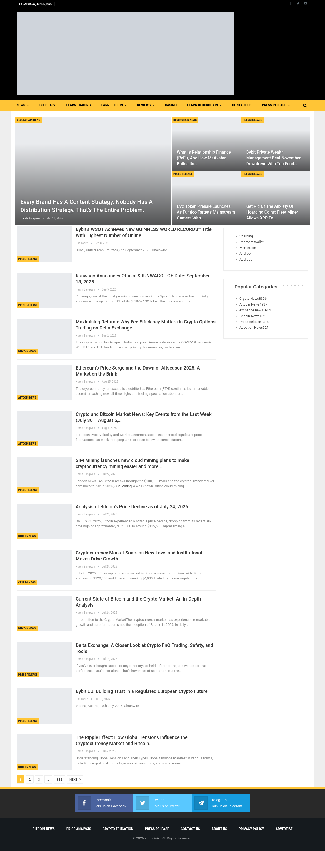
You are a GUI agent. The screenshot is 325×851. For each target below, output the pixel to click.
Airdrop (245, 253)
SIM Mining (123, 486)
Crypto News (27, 582)
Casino (171, 105)
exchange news (255, 310)
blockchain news (28, 120)
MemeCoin (247, 248)
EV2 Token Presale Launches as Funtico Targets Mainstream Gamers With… (206, 212)
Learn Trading (78, 105)
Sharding (246, 236)
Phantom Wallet (251, 242)
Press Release (274, 105)
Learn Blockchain (202, 105)
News (21, 105)
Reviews (144, 105)
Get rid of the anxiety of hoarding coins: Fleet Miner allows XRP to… (272, 212)
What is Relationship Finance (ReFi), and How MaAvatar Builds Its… (204, 158)
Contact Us (242, 105)
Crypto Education (118, 829)
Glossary (47, 105)
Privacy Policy (251, 829)
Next (75, 779)
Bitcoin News (27, 351)
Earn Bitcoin (112, 105)
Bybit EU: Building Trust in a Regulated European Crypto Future (142, 691)
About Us (219, 829)
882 (59, 779)
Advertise (284, 829)
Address (245, 260)
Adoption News (253, 327)
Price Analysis (78, 829)
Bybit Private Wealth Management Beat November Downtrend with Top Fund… (273, 158)
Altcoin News (27, 397)
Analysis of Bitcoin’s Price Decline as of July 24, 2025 (132, 506)
